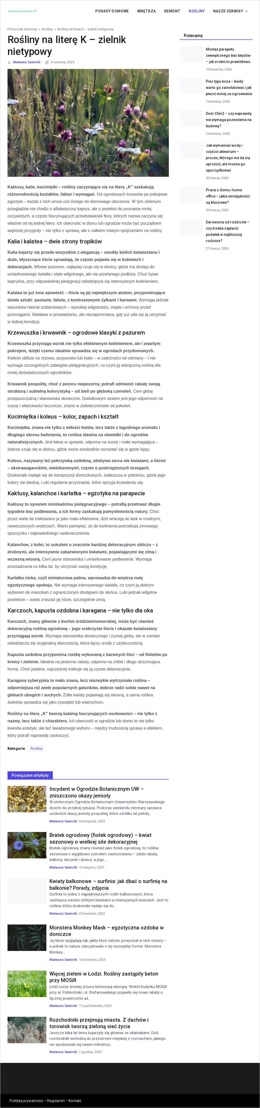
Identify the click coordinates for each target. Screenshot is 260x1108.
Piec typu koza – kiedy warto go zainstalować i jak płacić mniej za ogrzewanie (229, 87)
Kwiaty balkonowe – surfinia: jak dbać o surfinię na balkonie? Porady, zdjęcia (108, 884)
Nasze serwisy (228, 11)
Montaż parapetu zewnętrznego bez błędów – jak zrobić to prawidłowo (228, 55)
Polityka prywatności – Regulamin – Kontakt (45, 1101)
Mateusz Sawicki (26, 62)
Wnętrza (146, 11)
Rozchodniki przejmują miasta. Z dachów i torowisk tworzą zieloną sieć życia (99, 1023)
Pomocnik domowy (22, 29)
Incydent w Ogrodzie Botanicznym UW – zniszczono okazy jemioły (96, 792)
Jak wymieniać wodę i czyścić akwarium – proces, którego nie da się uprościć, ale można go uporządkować (228, 157)
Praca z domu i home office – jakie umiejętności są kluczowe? (228, 196)
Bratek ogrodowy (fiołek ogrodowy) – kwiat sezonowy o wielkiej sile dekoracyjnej (100, 838)
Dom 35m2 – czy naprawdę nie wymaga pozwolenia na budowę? (229, 119)
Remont (172, 11)
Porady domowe (112, 11)
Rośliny (197, 11)
